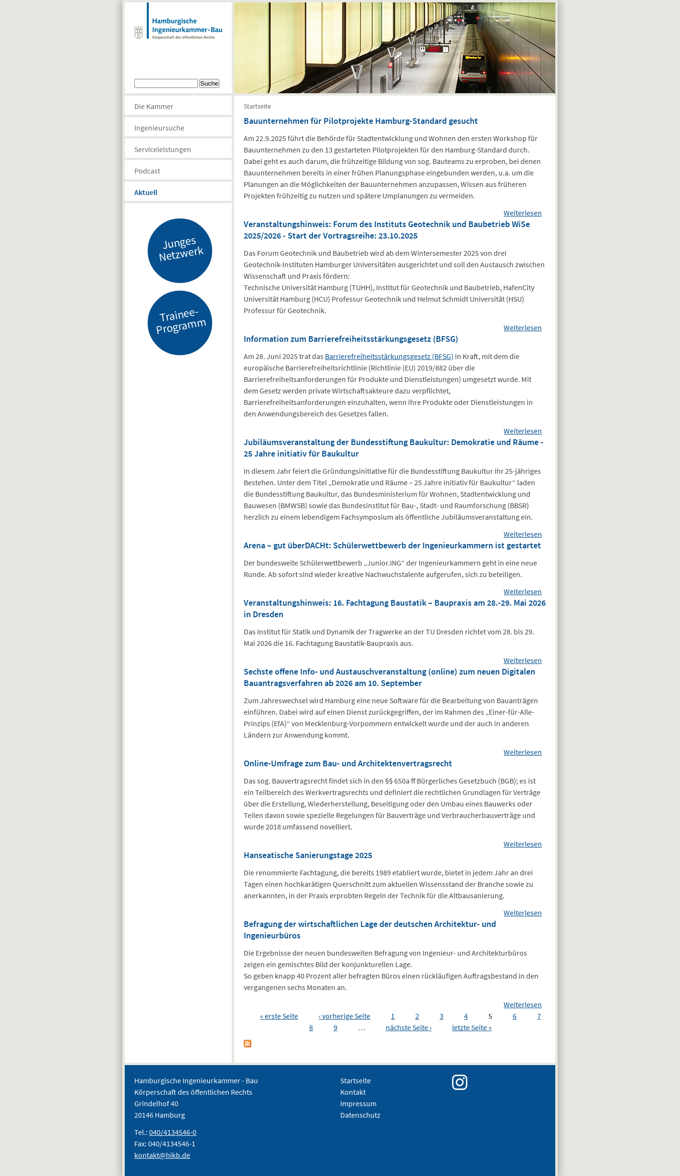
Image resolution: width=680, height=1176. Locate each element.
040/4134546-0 (172, 1132)
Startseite (257, 106)
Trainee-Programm (181, 320)
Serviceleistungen (162, 149)
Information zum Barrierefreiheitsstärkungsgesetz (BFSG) (351, 338)
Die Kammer (153, 106)
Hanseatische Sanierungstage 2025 (308, 854)
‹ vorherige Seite (344, 1016)
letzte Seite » (472, 1027)
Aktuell (145, 192)
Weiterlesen (523, 213)
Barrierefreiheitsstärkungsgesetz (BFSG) (389, 356)
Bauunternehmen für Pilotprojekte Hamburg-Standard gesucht (361, 120)
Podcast (147, 170)
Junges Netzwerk (181, 248)
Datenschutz (360, 1115)
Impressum (358, 1103)
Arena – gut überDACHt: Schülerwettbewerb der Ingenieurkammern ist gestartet (392, 545)
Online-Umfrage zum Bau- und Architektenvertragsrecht (348, 763)
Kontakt (353, 1092)
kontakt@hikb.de (162, 1155)
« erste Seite (279, 1016)
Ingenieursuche (159, 127)
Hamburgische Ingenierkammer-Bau (178, 30)
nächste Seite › (409, 1027)
